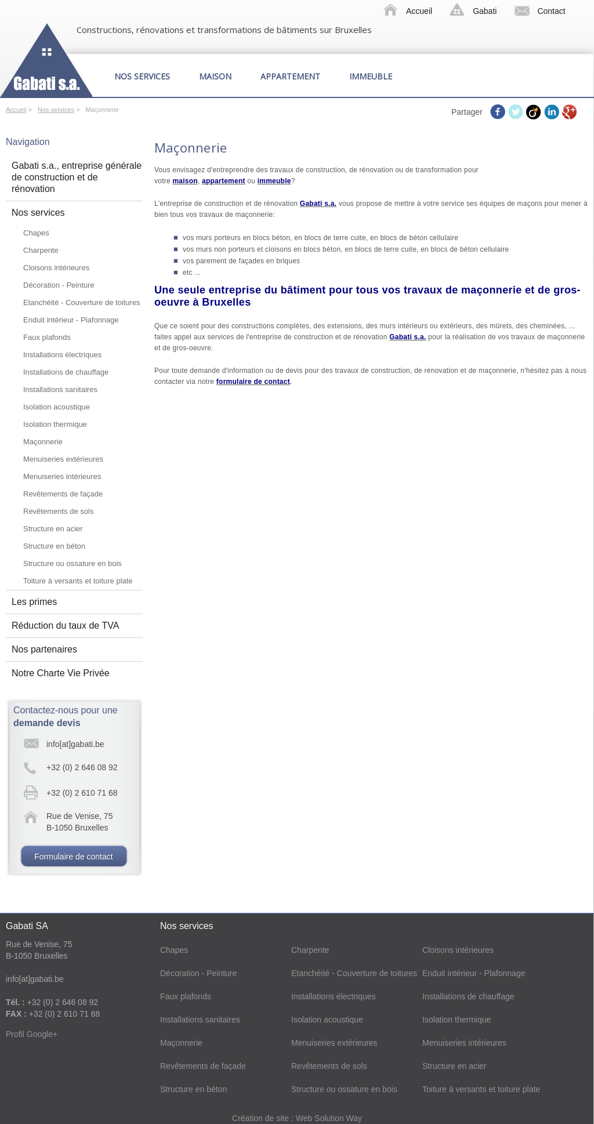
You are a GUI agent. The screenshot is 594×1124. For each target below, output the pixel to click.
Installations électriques (62, 354)
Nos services (142, 76)
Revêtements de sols (58, 511)
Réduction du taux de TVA (65, 625)
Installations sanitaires (60, 389)
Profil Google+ (31, 1034)
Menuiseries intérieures (62, 476)
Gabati (485, 11)
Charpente (41, 250)
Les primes (34, 602)
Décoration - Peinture (59, 285)
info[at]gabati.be (75, 744)
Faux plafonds (47, 337)
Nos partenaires (44, 649)
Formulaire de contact (73, 856)
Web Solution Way (329, 1118)
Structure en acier (53, 528)
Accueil (419, 11)
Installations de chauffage (65, 372)
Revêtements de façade (63, 494)
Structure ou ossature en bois (72, 563)
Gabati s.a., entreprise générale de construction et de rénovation (77, 177)
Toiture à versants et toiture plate (78, 580)
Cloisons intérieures (56, 267)
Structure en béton (54, 546)
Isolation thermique (55, 424)
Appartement (290, 76)
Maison (215, 76)
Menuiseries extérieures (63, 459)
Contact (551, 11)
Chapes (36, 233)
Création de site (261, 1118)
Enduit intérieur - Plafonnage (71, 320)
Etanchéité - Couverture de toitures (81, 302)
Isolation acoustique (56, 407)
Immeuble (370, 76)
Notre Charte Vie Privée (61, 673)
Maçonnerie (43, 441)
